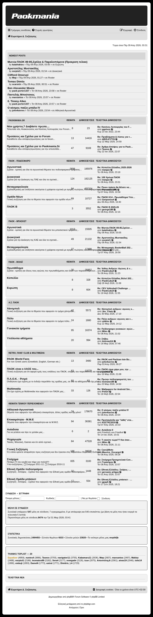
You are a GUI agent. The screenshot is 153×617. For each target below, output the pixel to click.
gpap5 (105, 482)
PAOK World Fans (18, 358)
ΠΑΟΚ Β (12, 206)
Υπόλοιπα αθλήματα (19, 338)
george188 (107, 209)
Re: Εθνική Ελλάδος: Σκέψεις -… (114, 469)
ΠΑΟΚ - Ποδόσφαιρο (19, 161)
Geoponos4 (108, 199)
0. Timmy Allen (17, 101)
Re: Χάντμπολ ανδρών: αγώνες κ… (115, 309)
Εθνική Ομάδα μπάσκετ (21, 479)
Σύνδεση (11, 493)
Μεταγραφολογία (17, 186)
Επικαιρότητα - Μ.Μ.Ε (20, 419)
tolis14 (138, 560)
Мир (101, 557)
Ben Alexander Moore (21, 88)
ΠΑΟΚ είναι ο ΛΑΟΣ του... (22, 368)
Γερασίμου (107, 462)
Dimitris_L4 (66, 563)
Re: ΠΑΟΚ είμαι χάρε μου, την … (114, 369)
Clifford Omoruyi (18, 74)
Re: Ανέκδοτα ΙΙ (105, 430)
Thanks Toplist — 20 (20, 554)
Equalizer (13, 557)
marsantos (117, 557)
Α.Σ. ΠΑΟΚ (14, 302)
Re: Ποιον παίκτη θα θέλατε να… (114, 187)
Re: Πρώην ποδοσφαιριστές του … (115, 379)
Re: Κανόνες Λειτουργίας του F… (114, 127)
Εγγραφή (24, 493)
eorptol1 (106, 240)
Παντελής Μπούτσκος (21, 94)
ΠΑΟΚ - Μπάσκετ (17, 221)
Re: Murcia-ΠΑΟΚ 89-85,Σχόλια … (114, 228)
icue (86, 560)
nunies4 (30, 557)
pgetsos (106, 129)
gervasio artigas (110, 472)
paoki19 (106, 372)
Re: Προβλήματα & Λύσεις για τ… (114, 137)
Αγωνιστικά (14, 166)
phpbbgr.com (89, 604)
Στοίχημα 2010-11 (55, 464)
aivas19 (123, 560)
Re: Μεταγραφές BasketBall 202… (114, 247)
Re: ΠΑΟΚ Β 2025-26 (108, 207)
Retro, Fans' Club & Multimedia (27, 353)
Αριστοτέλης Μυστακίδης (23, 68)
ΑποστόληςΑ (104, 560)
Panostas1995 (109, 189)
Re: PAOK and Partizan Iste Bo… (114, 359)
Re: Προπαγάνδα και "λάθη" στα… (115, 420)
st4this (105, 321)
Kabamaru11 (84, 557)
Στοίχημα (12, 459)
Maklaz (134, 557)
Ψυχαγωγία (14, 439)
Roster (51, 77)
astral (49, 563)
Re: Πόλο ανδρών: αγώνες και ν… (115, 319)
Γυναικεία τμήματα (18, 328)
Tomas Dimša (16, 81)
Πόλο (10, 318)
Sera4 (55, 560)
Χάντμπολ (13, 308)
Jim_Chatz (107, 311)
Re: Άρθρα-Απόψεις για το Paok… (115, 147)
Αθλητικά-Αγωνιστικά (65, 110)
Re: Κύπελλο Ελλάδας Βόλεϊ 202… (115, 278)
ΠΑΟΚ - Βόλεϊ (16, 262)
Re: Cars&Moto (105, 450)
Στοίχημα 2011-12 (34, 464)
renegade (71, 560)
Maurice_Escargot (111, 452)
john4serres (108, 362)
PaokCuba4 (108, 271)
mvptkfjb (114, 537)
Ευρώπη (59, 64)
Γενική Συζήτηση (17, 449)
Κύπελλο (12, 277)
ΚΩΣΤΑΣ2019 (109, 422)
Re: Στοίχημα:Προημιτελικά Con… (115, 460)
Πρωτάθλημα (15, 267)
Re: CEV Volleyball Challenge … (114, 288)
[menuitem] (42, 30)
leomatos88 (108, 381)
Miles (105, 331)
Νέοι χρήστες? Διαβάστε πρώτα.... (28, 126)
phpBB (70, 597)
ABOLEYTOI (108, 139)
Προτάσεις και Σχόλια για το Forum (28, 136)
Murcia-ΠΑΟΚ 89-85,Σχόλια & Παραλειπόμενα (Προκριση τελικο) (47, 61)
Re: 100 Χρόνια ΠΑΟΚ (108, 177)
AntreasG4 (107, 341)
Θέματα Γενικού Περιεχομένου (26, 404)
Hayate (105, 250)
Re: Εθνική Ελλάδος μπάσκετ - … (114, 479)
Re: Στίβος (102, 339)
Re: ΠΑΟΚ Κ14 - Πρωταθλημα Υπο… (116, 197)
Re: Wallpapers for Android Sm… (114, 389)
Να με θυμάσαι (91, 498)
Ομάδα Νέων (15, 196)
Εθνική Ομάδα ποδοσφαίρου (25, 469)
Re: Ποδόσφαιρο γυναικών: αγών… (115, 329)
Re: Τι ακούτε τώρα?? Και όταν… (114, 440)
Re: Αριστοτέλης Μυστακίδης (112, 238)
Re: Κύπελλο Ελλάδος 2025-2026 (114, 167)
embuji (18, 563)
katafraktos (108, 230)
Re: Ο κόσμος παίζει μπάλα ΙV (113, 410)
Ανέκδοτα (13, 429)
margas (106, 170)
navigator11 (64, 557)
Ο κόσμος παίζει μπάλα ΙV (24, 107)
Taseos (105, 149)
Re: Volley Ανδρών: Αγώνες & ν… (114, 268)
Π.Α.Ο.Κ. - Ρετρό (17, 378)
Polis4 (105, 391)
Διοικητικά (57, 71)
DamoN (34, 563)
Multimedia (14, 388)
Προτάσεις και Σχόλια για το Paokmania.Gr (33, 146)
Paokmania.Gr (17, 120)
